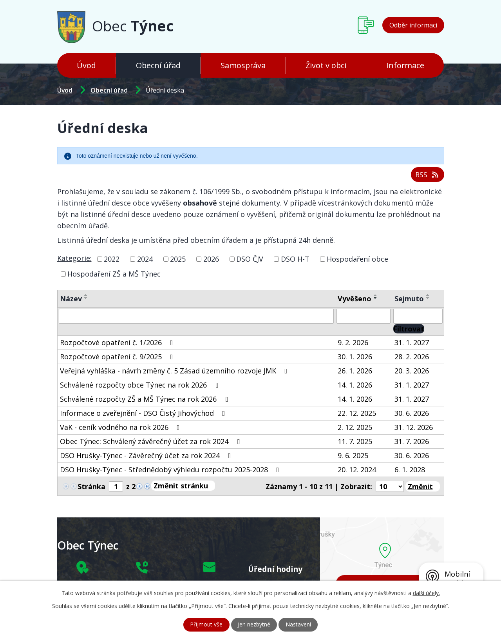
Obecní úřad (158, 65)
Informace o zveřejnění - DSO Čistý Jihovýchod (144, 412)
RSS (427, 174)
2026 (211, 259)
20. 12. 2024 (357, 469)
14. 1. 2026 (355, 384)
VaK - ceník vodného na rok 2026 (121, 426)
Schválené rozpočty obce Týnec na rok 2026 (140, 384)
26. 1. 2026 (355, 370)
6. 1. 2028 (409, 469)
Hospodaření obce (357, 259)
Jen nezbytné (254, 624)
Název (71, 298)
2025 (178, 259)
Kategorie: (74, 258)
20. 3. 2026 (411, 370)
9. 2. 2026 (353, 342)
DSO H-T (295, 259)
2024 (145, 259)
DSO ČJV (249, 259)
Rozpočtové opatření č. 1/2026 (118, 342)
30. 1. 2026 (355, 356)
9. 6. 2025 (353, 455)
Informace (405, 65)
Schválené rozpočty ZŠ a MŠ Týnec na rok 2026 (145, 398)
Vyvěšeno (354, 298)
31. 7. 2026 (411, 441)
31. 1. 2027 (411, 342)
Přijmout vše (206, 624)
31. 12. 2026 (413, 426)
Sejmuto (409, 298)
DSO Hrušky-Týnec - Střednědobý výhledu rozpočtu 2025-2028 (171, 469)
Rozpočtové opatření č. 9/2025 (118, 356)
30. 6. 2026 (411, 412)
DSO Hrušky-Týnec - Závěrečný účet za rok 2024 (147, 455)
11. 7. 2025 (355, 441)
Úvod (86, 65)
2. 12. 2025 (355, 426)
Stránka (91, 486)
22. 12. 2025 (357, 412)
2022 (111, 259)
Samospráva (243, 65)
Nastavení (298, 624)
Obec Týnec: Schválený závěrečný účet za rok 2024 (151, 441)
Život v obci (326, 65)
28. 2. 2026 (411, 356)
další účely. (426, 593)
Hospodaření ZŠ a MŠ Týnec (114, 273)
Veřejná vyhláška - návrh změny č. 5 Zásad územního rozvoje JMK (175, 370)
